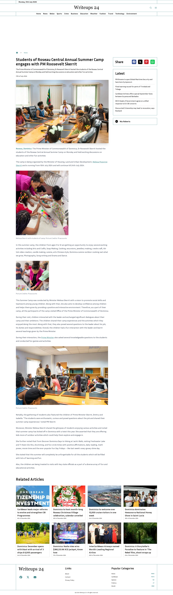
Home (38, 14)
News (45, 14)
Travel (110, 14)
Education (84, 14)
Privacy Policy (69, 580)
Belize (52, 14)
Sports (59, 14)
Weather (93, 14)
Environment (132, 14)
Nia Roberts (125, 121)
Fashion (103, 14)
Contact (68, 577)
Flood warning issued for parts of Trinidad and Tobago (132, 87)
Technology (119, 14)
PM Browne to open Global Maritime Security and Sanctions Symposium (133, 80)
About (67, 574)
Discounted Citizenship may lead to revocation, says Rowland (134, 109)
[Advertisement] (86, 32)
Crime (66, 14)
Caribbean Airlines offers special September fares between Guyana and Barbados (134, 95)
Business (74, 14)
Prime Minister (47, 337)
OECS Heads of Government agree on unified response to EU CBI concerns (132, 102)
